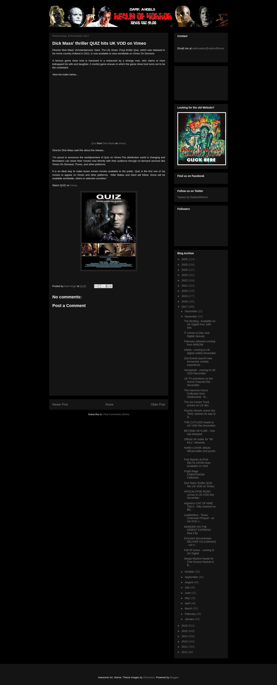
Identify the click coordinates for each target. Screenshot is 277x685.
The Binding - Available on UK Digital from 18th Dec (199, 324)
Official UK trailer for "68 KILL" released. (198, 441)
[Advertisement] (194, 82)
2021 (185, 285)
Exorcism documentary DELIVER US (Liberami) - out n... (200, 541)
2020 (185, 290)
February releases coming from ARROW (199, 343)
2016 (185, 625)
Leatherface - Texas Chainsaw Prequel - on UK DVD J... (199, 518)
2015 (185, 631)
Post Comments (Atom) (116, 414)
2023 (185, 275)
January (190, 619)
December (191, 311)
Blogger (174, 677)
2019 (185, 296)
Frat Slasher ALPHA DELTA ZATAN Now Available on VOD (197, 463)
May (187, 598)
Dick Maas (108, 143)
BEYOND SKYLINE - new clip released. (199, 432)
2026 (185, 259)
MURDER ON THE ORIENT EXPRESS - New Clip (198, 530)
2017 (185, 306)
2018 (185, 301)
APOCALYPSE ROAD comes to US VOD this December (199, 495)
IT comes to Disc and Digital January (196, 334)
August (189, 582)
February (190, 613)
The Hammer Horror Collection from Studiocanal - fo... (196, 393)
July (187, 587)
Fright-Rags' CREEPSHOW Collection (194, 474)
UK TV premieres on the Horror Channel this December (198, 382)
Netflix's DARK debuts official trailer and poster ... (199, 451)
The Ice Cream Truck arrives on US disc (196, 404)
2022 (185, 280)
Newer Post (60, 404)
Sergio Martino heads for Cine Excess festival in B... (199, 562)
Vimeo (122, 143)
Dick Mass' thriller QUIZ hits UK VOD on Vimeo (199, 484)
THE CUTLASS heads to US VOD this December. (200, 424)
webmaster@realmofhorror (208, 48)
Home (109, 404)
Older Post (158, 404)
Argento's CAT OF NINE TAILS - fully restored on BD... (200, 506)
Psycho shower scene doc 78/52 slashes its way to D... (200, 414)
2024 (185, 269)
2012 (185, 646)
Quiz (93, 143)
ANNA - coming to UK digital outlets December (200, 351)
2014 (185, 636)
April (188, 603)
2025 (185, 264)
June (188, 592)
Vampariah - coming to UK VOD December (199, 372)
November (191, 316)
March (189, 608)
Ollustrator (148, 677)
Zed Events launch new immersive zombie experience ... (198, 361)
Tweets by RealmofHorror (192, 197)
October (190, 571)
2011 (185, 652)
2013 (185, 641)
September (192, 577)
